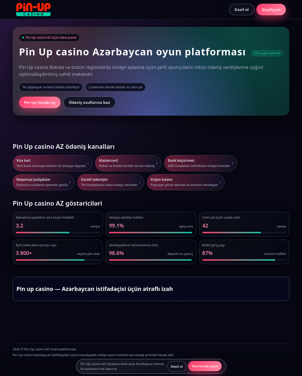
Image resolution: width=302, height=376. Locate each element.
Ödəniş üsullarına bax (89, 102)
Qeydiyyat (271, 9)
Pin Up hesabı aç (39, 102)
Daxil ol (242, 9)
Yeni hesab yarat (205, 366)
